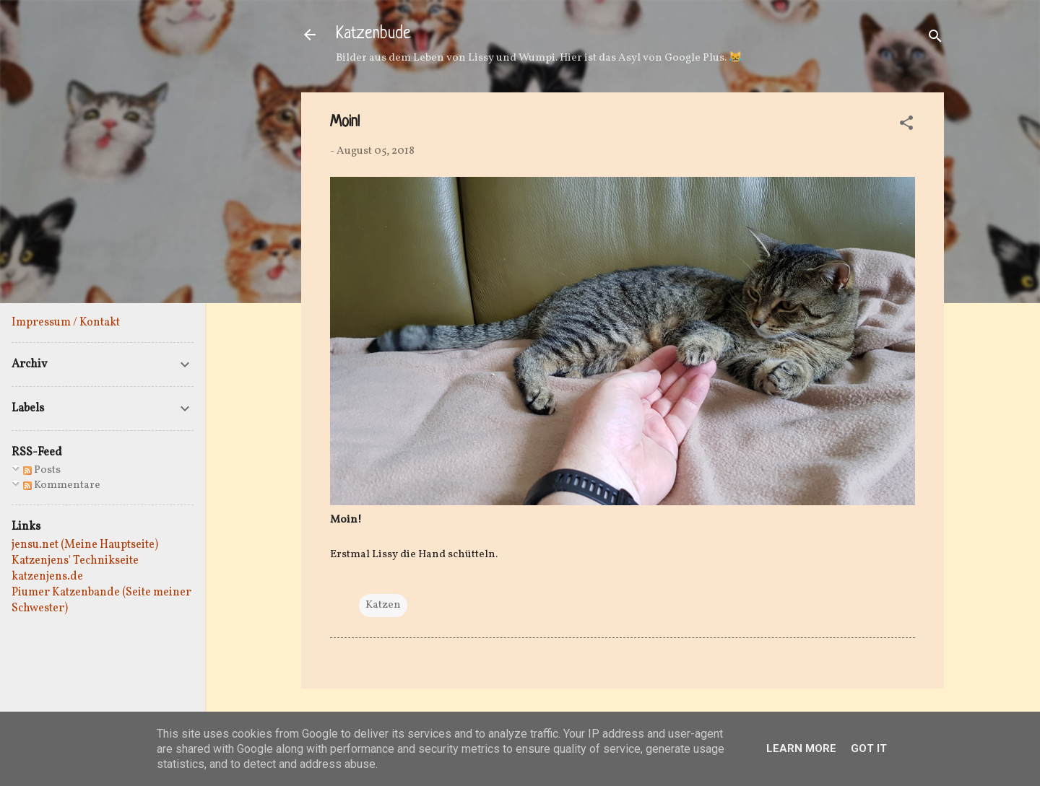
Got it (869, 748)
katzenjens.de (47, 577)
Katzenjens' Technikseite (75, 561)
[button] (906, 126)
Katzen (383, 605)
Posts (42, 470)
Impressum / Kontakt (66, 323)
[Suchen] (935, 39)
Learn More (801, 748)
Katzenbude (373, 34)
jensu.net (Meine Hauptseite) (85, 545)
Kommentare (61, 485)
